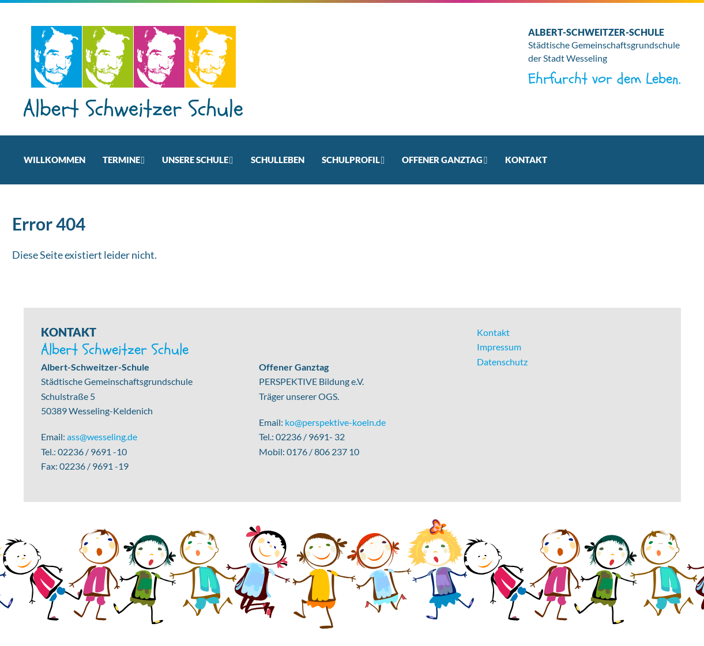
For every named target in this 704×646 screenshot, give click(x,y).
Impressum (499, 346)
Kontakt (526, 159)
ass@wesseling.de (102, 436)
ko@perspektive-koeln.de (335, 422)
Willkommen (54, 159)
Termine (121, 159)
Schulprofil (351, 159)
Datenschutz (502, 361)
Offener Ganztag (442, 159)
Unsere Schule (195, 159)
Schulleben (277, 159)
